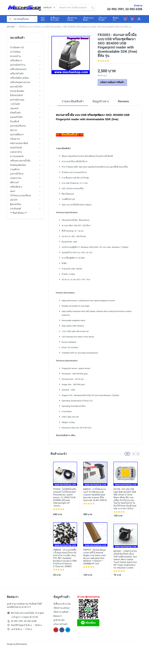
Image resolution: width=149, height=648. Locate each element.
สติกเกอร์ (14, 182)
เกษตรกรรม (15, 178)
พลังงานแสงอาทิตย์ (19, 143)
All (127, 454)
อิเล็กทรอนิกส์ (16, 95)
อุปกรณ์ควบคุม (17, 99)
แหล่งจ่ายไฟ (16, 152)
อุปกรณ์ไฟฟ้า (16, 86)
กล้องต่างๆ (15, 139)
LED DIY (13, 200)
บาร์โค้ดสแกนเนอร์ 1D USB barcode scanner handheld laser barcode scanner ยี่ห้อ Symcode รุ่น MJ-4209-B (95, 495)
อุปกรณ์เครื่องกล (18, 126)
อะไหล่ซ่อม (15, 52)
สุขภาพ (13, 130)
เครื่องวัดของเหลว (18, 69)
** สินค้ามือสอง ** (18, 213)
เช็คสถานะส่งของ (61, 608)
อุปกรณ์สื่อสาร (17, 134)
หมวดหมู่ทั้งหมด (22, 19)
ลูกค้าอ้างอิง (58, 620)
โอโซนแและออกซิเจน (20, 195)
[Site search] (73, 7)
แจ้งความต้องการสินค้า (112, 82)
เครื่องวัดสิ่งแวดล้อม (19, 78)
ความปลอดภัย (17, 156)
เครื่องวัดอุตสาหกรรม (20, 82)
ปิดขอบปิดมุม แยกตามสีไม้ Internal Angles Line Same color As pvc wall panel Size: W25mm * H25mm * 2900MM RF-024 (94, 557)
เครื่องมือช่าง (16, 187)
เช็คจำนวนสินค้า (61, 612)
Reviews (123, 101)
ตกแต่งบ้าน (15, 56)
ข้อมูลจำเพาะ (100, 101)
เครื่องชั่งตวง (16, 60)
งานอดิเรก (15, 169)
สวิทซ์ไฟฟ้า (15, 112)
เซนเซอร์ (14, 108)
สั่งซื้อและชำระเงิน (62, 604)
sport (12, 191)
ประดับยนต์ (15, 208)
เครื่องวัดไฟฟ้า (17, 73)
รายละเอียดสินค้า (73, 101)
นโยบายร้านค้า (60, 624)
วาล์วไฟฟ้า (15, 104)
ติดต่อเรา (57, 616)
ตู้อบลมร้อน (15, 204)
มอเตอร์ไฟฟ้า (16, 117)
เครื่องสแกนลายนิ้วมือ (20, 160)
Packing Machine (18, 165)
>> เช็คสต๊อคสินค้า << (70, 134)
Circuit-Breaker (17, 91)
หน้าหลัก (11, 27)
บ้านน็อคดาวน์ (17, 47)
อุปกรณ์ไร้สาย (16, 173)
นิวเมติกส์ (14, 121)
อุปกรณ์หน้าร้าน (17, 65)
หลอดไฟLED (16, 147)
